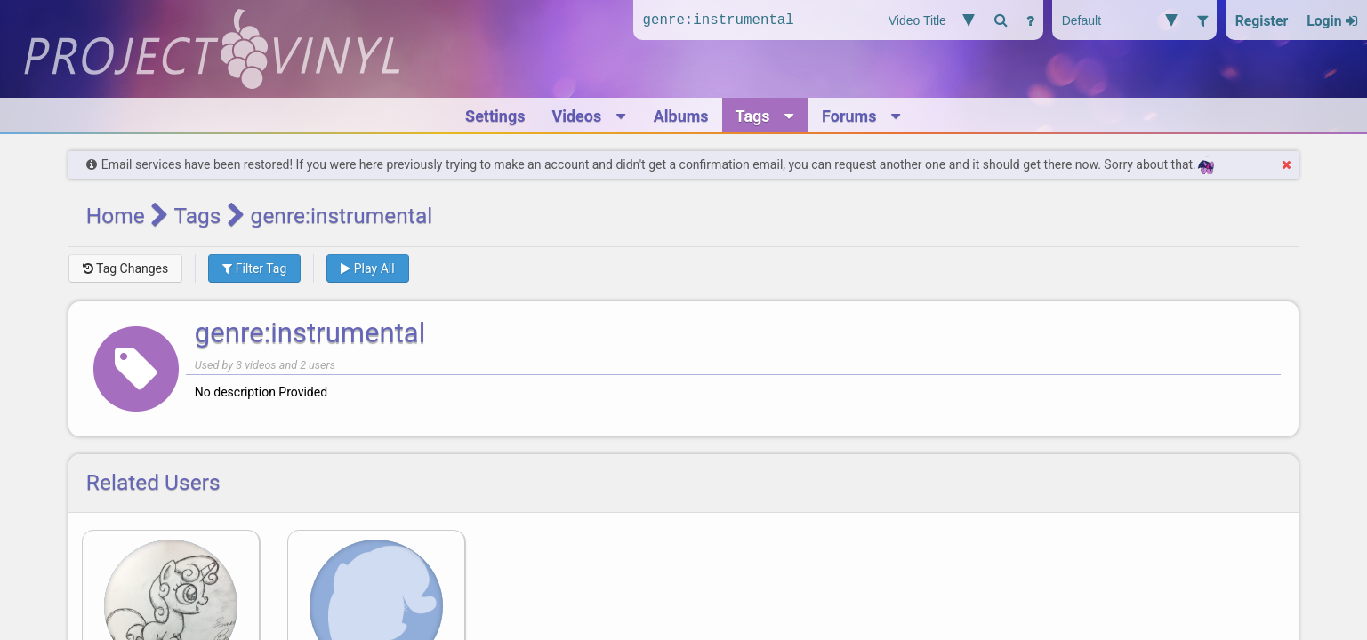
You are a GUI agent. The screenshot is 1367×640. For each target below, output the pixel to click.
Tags (197, 215)
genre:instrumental (310, 332)
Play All (367, 268)
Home (115, 215)
